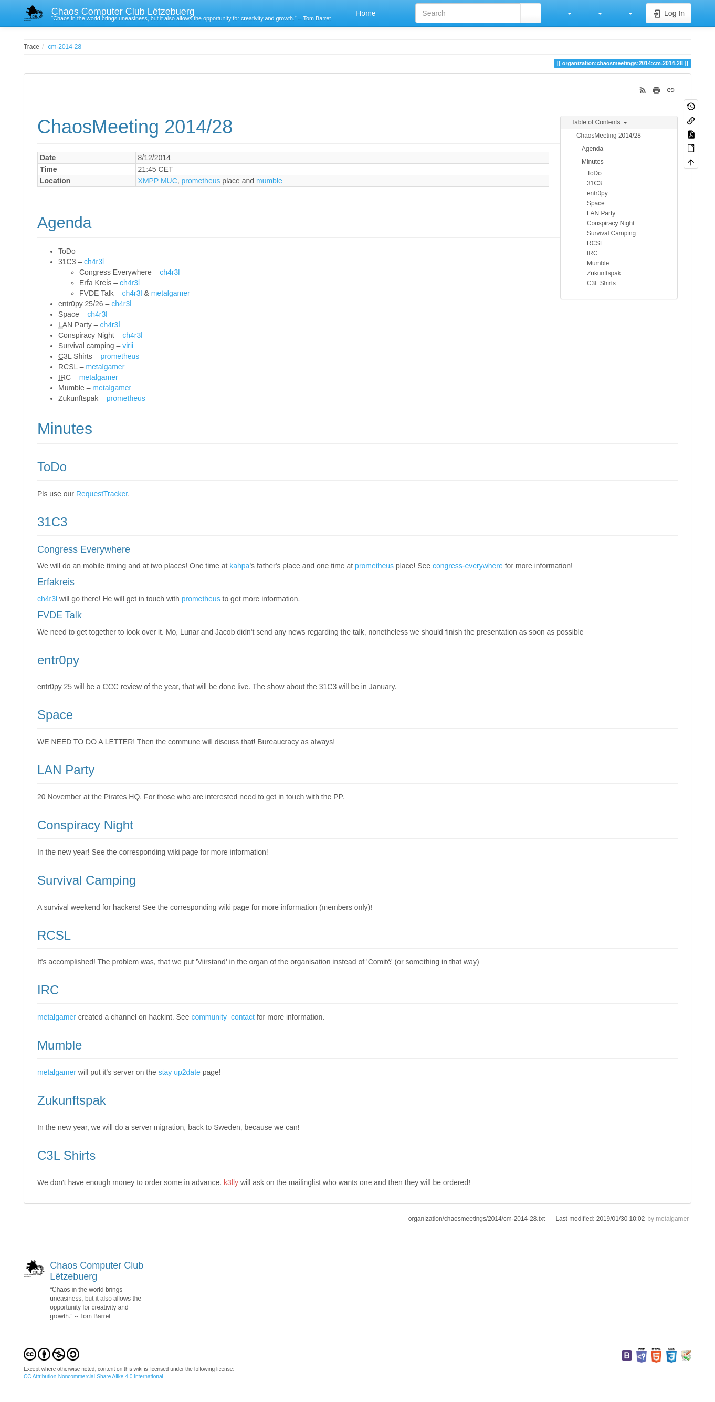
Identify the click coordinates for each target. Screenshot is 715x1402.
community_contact (223, 1017)
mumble (269, 180)
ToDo (594, 173)
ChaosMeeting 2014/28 (608, 135)
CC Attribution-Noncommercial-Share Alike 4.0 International (93, 1376)
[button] (564, 13)
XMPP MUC (157, 180)
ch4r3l (94, 261)
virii (127, 345)
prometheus (201, 180)
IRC (592, 253)
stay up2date (180, 1072)
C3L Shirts (601, 283)
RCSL (595, 243)
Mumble (598, 263)
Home (364, 13)
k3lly (231, 1182)
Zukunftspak (604, 273)
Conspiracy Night (611, 223)
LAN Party (601, 213)
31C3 (594, 183)
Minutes (593, 161)
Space (596, 203)
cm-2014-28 (64, 46)
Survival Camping (611, 233)
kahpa (239, 566)
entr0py (597, 193)
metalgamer (170, 293)
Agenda (592, 148)
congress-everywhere (468, 566)
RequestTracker (102, 494)
